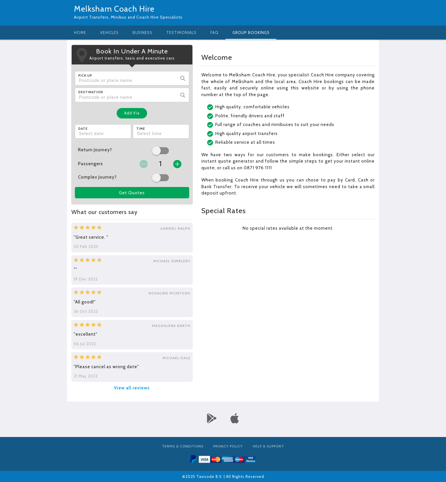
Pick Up (85, 75)
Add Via (132, 113)
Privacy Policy (228, 446)
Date (83, 129)
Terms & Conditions (182, 446)
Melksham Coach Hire (114, 9)
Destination (90, 92)
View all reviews (132, 388)
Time (140, 129)
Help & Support (268, 446)
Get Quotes (132, 192)
